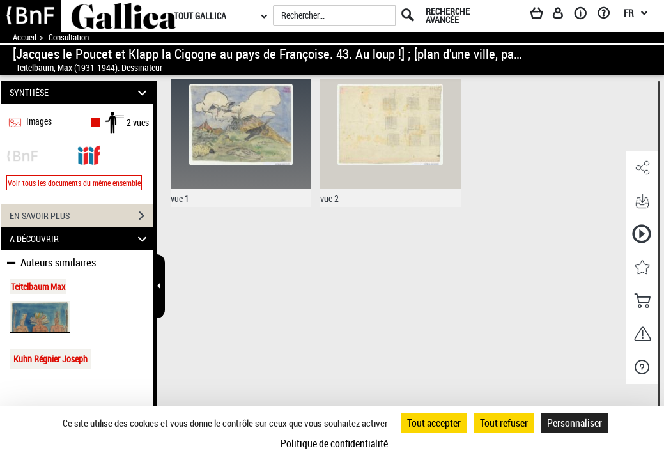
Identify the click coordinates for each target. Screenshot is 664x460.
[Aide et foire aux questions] (608, 15)
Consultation (69, 37)
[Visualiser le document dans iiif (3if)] (88, 154)
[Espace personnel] (563, 15)
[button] (642, 168)
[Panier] (542, 15)
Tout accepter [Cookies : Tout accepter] (434, 423)
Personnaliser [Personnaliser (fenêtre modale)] (574, 423)
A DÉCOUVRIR (80, 238)
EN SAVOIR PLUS (81, 216)
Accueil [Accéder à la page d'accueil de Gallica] (24, 37)
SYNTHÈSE (80, 92)
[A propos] (584, 15)
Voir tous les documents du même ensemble (74, 183)
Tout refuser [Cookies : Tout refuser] (504, 423)
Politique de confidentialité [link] (334, 443)
